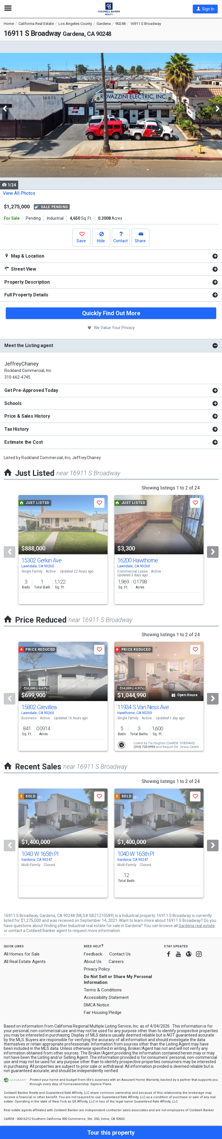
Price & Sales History (27, 416)
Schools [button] (13, 403)
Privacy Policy (97, 969)
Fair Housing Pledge (102, 1012)
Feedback (93, 954)
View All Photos (19, 193)
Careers (116, 961)
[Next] (213, 552)
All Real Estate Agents (25, 961)
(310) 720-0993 (144, 747)
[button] (205, 9)
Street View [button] (20, 269)
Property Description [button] (27, 282)
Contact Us (120, 954)
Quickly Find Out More (111, 313)
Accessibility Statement (106, 997)
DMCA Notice (96, 1005)
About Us (92, 961)
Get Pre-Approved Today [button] (31, 390)
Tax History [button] (16, 429)
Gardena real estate (197, 925)
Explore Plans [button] (100, 1084)
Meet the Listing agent (28, 345)
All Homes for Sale (22, 954)
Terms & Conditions (103, 990)
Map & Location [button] (24, 256)
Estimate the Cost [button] (23, 442)
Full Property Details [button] (26, 295)
